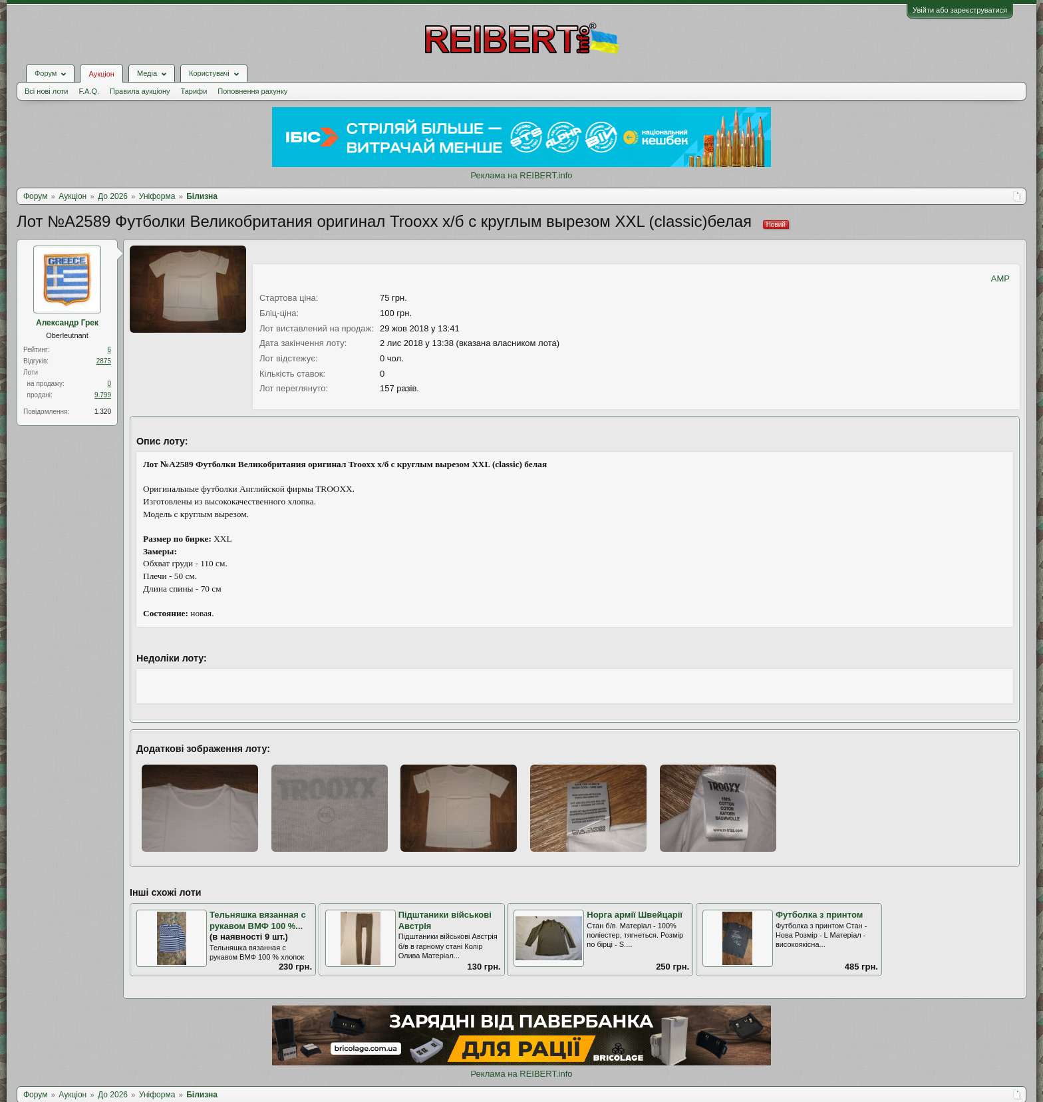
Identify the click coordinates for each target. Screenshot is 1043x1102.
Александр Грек (67, 322)
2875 (103, 361)
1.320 (102, 411)
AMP (1000, 278)
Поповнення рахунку (252, 91)
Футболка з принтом (819, 915)
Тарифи (194, 91)
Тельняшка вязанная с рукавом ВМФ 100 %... (258, 920)
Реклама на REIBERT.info (521, 175)
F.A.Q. (88, 91)
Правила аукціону (140, 91)
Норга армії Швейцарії (634, 915)
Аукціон (101, 74)
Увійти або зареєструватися (960, 10)
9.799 (102, 395)
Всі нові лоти (46, 91)
